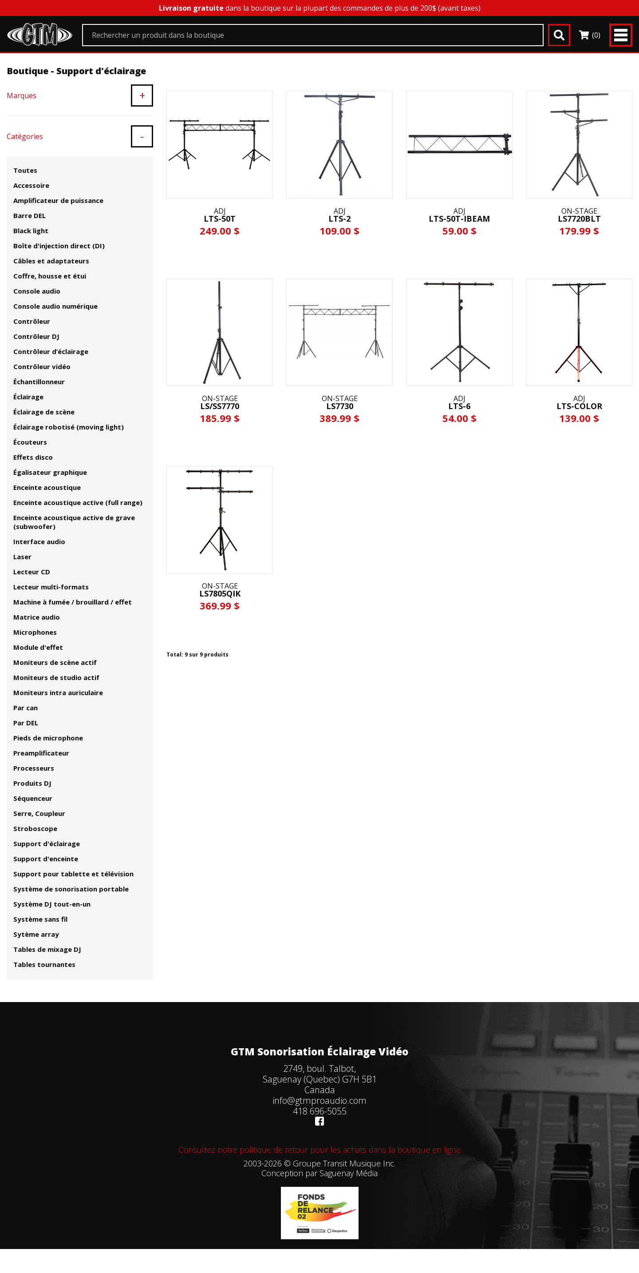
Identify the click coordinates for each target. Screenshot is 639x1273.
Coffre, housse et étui (49, 275)
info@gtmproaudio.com (319, 1100)
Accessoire (31, 185)
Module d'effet (38, 647)
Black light (30, 230)
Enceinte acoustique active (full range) (77, 502)
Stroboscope (35, 828)
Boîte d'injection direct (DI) (59, 245)
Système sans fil (40, 919)
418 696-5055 (320, 1111)
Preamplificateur (41, 752)
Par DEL (25, 722)
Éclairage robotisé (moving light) (68, 426)
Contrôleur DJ (36, 336)
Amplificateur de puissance (58, 200)
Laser (22, 556)
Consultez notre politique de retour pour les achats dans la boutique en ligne (319, 1149)
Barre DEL (29, 215)
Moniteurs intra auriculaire (58, 692)
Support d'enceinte (45, 858)
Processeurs (33, 768)
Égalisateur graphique (50, 472)
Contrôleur (31, 321)
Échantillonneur (39, 381)
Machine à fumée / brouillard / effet (72, 601)
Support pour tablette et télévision (73, 873)
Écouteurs (30, 442)
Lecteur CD (31, 571)
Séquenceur (32, 798)
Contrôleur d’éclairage (50, 351)
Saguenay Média (349, 1173)
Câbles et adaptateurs (51, 260)
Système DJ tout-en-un (52, 903)
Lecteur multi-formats (51, 586)
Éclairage (28, 396)
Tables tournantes (44, 964)
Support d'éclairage (46, 843)
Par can (25, 707)
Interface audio (39, 541)
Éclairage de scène (44, 411)
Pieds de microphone (48, 737)
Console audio (36, 290)
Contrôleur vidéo (42, 366)
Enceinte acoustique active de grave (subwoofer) (74, 522)
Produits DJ (32, 783)
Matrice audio (36, 617)
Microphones (35, 632)
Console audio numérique (55, 306)
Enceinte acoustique (47, 487)
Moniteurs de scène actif (55, 662)
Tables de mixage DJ (47, 949)
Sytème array (36, 934)
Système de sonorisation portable (71, 888)
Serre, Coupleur (39, 813)
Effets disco (33, 457)
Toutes (25, 170)
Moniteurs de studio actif (56, 677)
